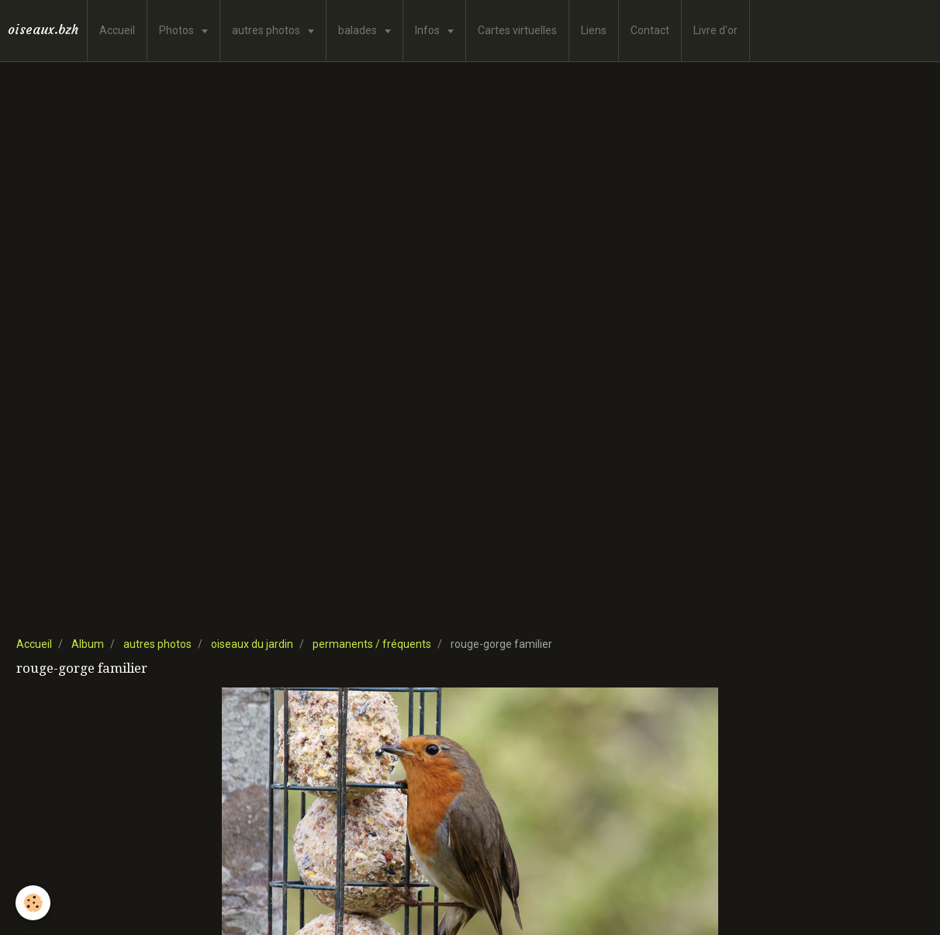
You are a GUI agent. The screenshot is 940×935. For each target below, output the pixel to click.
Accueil (117, 30)
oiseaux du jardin (252, 644)
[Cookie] (33, 902)
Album (87, 644)
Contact (650, 30)
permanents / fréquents (372, 644)
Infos (428, 30)
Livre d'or (715, 30)
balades (358, 30)
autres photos (267, 30)
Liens (594, 30)
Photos (177, 30)
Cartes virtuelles (517, 30)
